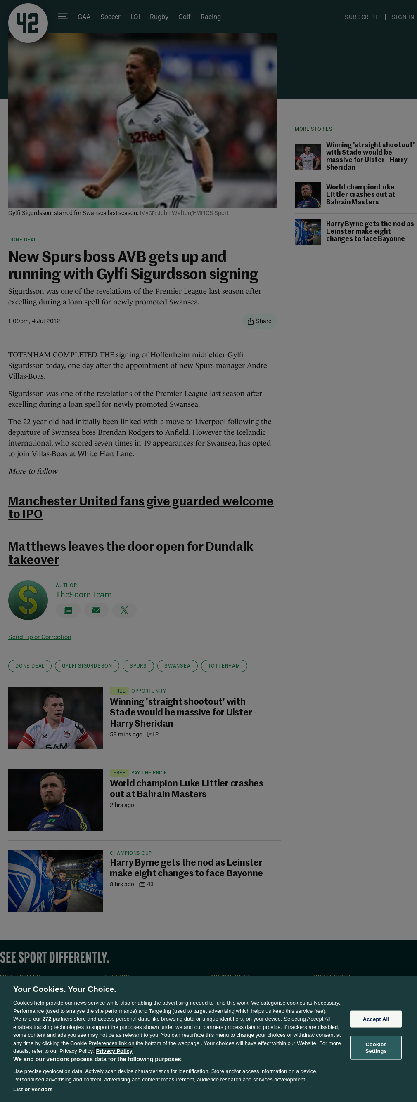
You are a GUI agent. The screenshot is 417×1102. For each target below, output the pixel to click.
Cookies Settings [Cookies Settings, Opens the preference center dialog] (376, 1047)
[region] (208, 1039)
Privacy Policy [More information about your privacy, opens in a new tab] (114, 1051)
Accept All (376, 1019)
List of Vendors (33, 1089)
